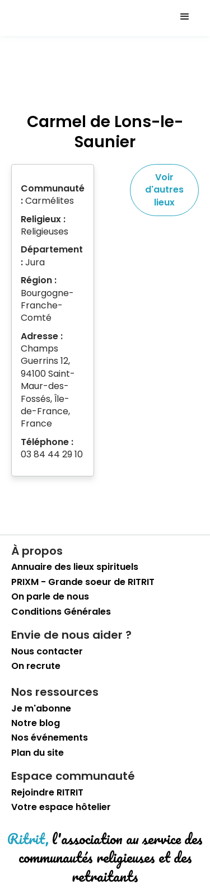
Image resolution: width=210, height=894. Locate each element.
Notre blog (35, 723)
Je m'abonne (41, 709)
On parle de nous (50, 597)
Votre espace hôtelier (61, 807)
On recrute (35, 666)
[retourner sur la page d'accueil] (30, 17)
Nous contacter (47, 651)
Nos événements (49, 738)
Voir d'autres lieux (164, 190)
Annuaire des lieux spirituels (74, 567)
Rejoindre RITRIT (47, 793)
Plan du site (37, 753)
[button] (185, 17)
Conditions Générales (61, 612)
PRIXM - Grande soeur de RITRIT (83, 582)
